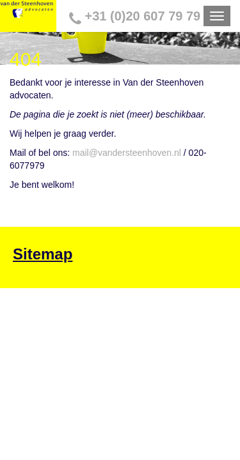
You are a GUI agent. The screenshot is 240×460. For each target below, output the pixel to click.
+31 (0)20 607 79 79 (126, 15)
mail (80, 148)
